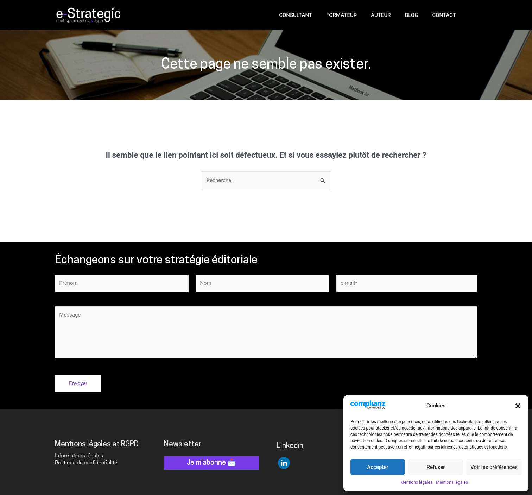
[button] (517, 405)
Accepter (377, 467)
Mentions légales (416, 482)
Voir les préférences (494, 467)
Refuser (435, 467)
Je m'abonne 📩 (211, 462)
